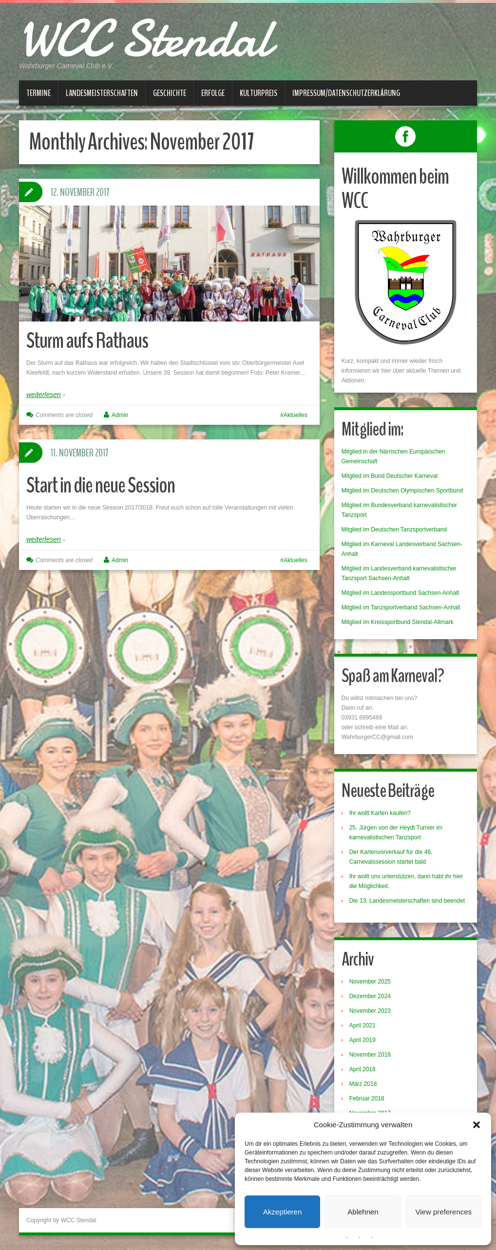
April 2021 (362, 1025)
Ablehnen (362, 1212)
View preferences (444, 1212)
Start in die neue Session (100, 485)
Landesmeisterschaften (102, 93)
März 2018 (363, 1083)
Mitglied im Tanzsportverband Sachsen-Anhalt (401, 607)
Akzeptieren (282, 1212)
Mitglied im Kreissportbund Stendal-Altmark (398, 622)
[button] (476, 1125)
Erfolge (213, 93)
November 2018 (370, 1054)
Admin (120, 415)
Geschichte (169, 93)
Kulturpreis (258, 93)
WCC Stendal (145, 39)
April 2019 (362, 1040)
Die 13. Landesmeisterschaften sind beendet (407, 900)
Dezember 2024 (370, 996)
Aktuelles (295, 415)
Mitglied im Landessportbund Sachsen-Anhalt (400, 592)
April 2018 (362, 1069)
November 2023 (370, 1010)
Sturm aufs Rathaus (87, 341)
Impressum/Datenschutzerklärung (346, 93)
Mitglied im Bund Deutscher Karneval (390, 476)
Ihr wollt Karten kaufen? (380, 813)
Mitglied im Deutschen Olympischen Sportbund (402, 490)
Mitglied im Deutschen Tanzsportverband (394, 529)
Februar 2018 (366, 1098)
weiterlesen (43, 394)
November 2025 (370, 981)
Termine (38, 93)
